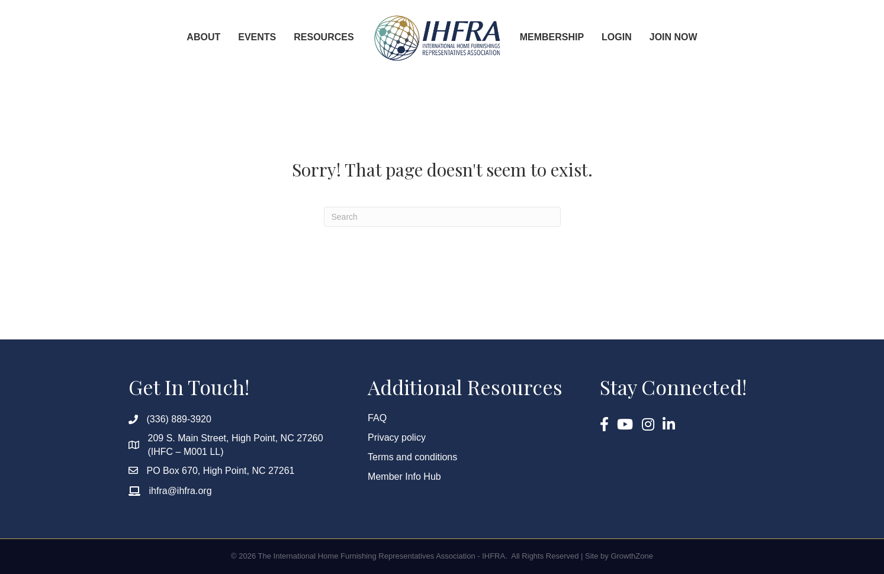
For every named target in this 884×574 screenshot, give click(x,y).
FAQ (377, 418)
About (203, 37)
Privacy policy (397, 437)
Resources (323, 37)
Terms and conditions (412, 457)
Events (257, 37)
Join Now (673, 37)
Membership (552, 37)
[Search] (442, 217)
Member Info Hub (404, 477)
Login (617, 37)
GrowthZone (631, 555)
